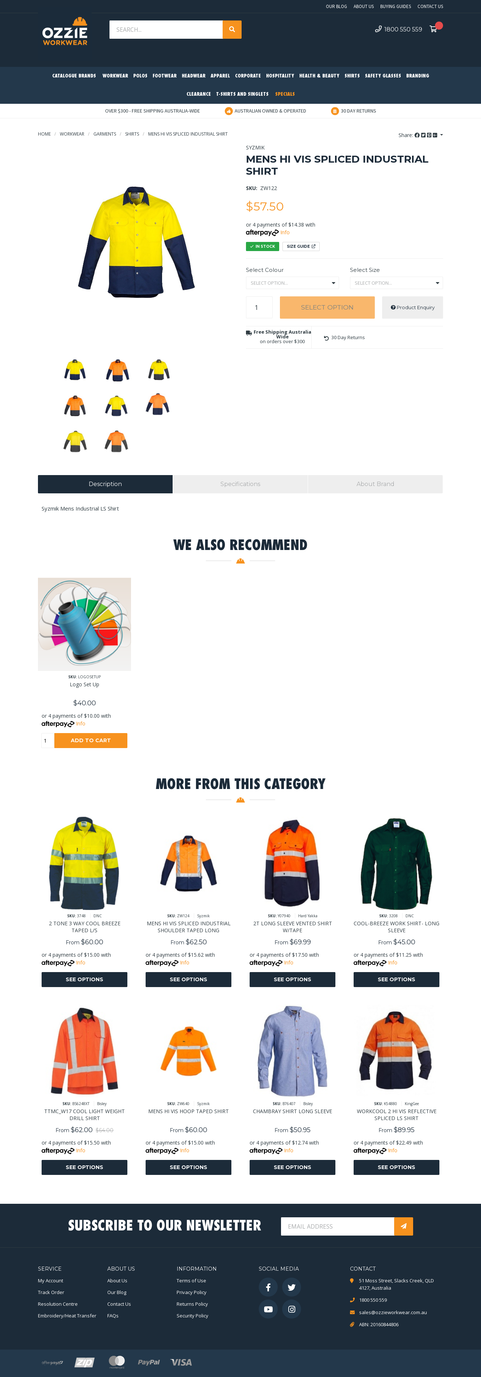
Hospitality (280, 76)
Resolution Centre (58, 1304)
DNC (97, 915)
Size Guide (301, 246)
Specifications (240, 484)
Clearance (198, 94)
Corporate (248, 76)
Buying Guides (395, 6)
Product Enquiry (413, 307)
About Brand (376, 484)
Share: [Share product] (419, 135)
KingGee (412, 1103)
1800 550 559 (398, 29)
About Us (364, 6)
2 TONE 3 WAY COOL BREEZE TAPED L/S (84, 927)
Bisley (102, 1103)
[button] (344, 337)
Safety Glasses (383, 76)
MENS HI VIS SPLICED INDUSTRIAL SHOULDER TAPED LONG (189, 927)
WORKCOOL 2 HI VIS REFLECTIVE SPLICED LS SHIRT (396, 1115)
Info (285, 232)
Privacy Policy (192, 1292)
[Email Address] (338, 1226)
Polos (140, 76)
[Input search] (166, 29)
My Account (50, 1280)
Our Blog (336, 6)
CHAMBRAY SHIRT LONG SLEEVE (292, 1111)
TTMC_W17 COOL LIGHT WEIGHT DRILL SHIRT (84, 1115)
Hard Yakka (308, 915)
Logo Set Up (84, 684)
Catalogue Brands (74, 76)
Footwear (165, 76)
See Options (84, 979)
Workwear (115, 76)
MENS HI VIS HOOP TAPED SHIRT (188, 1111)
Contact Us (430, 6)
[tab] (105, 484)
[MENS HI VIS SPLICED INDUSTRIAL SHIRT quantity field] (259, 307)
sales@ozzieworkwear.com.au (393, 1312)
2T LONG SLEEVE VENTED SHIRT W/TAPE (292, 927)
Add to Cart (91, 740)
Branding (417, 76)
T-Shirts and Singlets (242, 94)
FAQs (113, 1315)
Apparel (220, 76)
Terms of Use (191, 1280)
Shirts (352, 76)
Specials (285, 94)
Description (105, 484)
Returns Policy (192, 1304)
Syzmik (255, 147)
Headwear (193, 76)
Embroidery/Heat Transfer (67, 1315)
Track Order (51, 1292)
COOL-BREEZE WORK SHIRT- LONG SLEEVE (396, 927)
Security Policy (192, 1315)
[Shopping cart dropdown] (435, 29)
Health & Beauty (319, 76)
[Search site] (232, 29)
